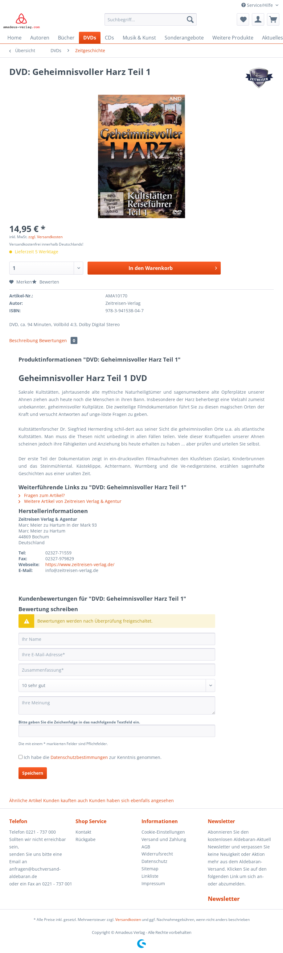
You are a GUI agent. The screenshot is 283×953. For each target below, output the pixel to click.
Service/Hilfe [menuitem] (257, 5)
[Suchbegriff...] (150, 19)
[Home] (14, 38)
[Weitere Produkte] (233, 38)
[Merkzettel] (243, 19)
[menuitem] (150, 22)
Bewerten (45, 282)
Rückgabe (86, 839)
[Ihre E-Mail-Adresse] (116, 654)
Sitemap (150, 869)
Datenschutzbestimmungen (79, 757)
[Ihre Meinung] (116, 705)
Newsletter (224, 899)
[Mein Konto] (258, 19)
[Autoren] (40, 38)
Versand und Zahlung (164, 839)
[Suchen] (190, 19)
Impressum (153, 883)
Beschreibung (23, 340)
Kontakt (83, 832)
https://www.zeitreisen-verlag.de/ (79, 564)
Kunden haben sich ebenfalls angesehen (131, 800)
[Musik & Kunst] (139, 38)
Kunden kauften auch (65, 800)
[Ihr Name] (116, 639)
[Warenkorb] (273, 19)
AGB (146, 847)
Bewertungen (58, 340)
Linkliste (150, 876)
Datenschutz (154, 861)
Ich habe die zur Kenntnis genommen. (93, 757)
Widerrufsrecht (157, 854)
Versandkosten (128, 919)
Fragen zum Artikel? (41, 495)
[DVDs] (89, 38)
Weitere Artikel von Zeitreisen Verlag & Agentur (69, 501)
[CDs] (109, 38)
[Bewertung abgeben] (116, 685)
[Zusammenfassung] (116, 670)
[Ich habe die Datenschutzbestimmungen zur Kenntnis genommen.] (20, 757)
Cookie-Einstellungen (163, 832)
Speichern (32, 773)
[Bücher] (66, 38)
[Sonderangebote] (184, 38)
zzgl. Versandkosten (45, 236)
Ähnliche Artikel (25, 800)
